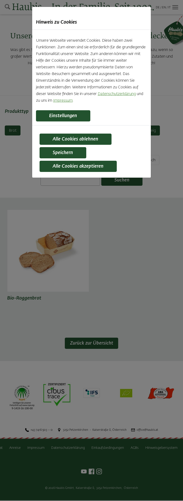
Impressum (63, 101)
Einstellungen (64, 116)
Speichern (63, 153)
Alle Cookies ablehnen (76, 139)
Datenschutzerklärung (117, 94)
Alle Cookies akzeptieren (79, 167)
